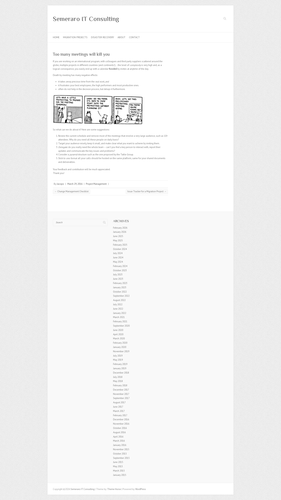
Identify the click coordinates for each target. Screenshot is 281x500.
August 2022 (119, 300)
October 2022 (120, 291)
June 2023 (118, 278)
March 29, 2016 (74, 183)
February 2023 (120, 283)
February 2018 (120, 385)
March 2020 (119, 338)
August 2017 (119, 402)
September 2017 (121, 398)
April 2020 (118, 334)
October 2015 (120, 453)
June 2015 (118, 462)
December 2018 (121, 372)
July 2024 (117, 253)
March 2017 (119, 411)
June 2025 (118, 236)
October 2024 (120, 249)
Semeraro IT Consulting (86, 18)
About (121, 37)
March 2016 (119, 440)
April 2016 (118, 436)
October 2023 (120, 270)
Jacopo (60, 183)
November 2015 (121, 449)
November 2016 (121, 423)
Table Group (126, 154)
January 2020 (119, 347)
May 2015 (118, 466)
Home (56, 37)
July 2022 (117, 304)
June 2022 (118, 308)
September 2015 (121, 458)
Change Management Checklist (71, 191)
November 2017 (121, 394)
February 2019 (120, 364)
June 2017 (118, 406)
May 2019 (118, 359)
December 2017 (121, 389)
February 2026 (120, 227)
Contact (134, 37)
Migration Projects (75, 37)
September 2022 (121, 295)
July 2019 (117, 355)
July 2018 (117, 377)
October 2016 (120, 428)
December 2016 (121, 419)
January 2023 (119, 287)
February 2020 (120, 342)
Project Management (96, 183)
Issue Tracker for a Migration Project (146, 191)
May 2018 (118, 381)
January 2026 (119, 231)
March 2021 (119, 317)
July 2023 (117, 274)
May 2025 (118, 240)
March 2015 (119, 470)
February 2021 (120, 321)
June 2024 (118, 257)
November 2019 (121, 351)
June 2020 (118, 330)
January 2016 (119, 445)
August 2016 (119, 432)
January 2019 (119, 368)
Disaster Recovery (102, 37)
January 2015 (119, 475)
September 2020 (121, 325)
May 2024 (118, 261)
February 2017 (120, 415)
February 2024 (120, 266)
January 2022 (119, 313)
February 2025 (120, 244)
